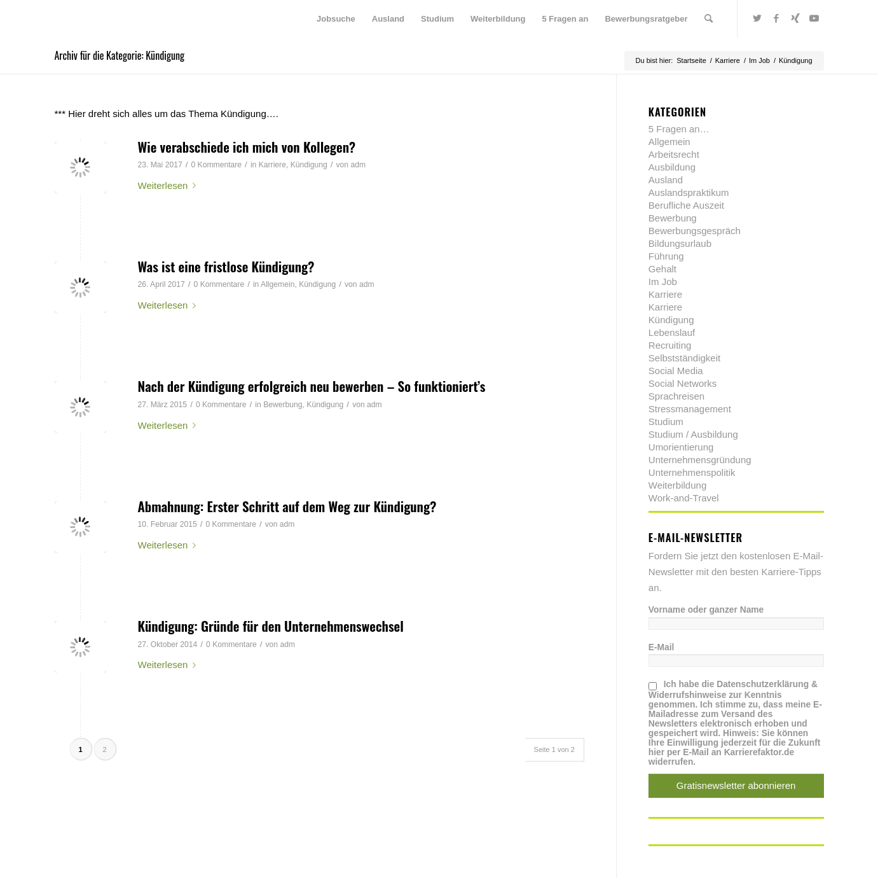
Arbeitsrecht (673, 154)
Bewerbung (282, 404)
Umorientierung (681, 447)
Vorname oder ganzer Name (706, 610)
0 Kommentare (216, 164)
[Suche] (708, 19)
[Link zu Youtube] (814, 18)
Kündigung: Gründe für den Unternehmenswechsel (271, 626)
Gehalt (662, 268)
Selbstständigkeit (684, 357)
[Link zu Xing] (795, 18)
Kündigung (309, 164)
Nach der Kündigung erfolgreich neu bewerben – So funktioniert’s (312, 386)
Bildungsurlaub (679, 243)
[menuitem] (336, 19)
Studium (665, 421)
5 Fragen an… (679, 128)
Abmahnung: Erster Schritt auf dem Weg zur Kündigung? (287, 506)
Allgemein (277, 284)
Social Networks (682, 383)
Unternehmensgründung (699, 459)
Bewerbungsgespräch (694, 230)
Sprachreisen (676, 396)
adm (358, 164)
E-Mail (661, 647)
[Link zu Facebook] (776, 18)
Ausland (665, 179)
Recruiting (670, 345)
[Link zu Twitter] (757, 18)
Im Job (662, 281)
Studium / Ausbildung (693, 434)
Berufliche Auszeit (686, 205)
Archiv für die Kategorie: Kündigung (120, 55)
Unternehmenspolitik (692, 472)
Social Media (675, 370)
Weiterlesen (170, 185)
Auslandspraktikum (688, 192)
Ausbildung (672, 167)
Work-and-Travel (683, 497)
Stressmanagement (689, 408)
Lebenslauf (671, 332)
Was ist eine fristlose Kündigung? (226, 266)
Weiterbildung (677, 485)
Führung (666, 256)
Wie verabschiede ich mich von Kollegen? (247, 147)
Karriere (272, 164)
